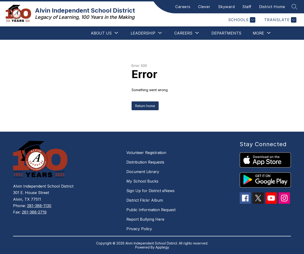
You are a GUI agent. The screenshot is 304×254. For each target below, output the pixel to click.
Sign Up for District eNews (150, 190)
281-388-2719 (34, 212)
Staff (247, 6)
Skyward (226, 6)
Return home (145, 106)
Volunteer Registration (146, 152)
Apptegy (162, 247)
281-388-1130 (39, 205)
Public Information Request (151, 209)
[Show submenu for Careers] (183, 33)
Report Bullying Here (145, 219)
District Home (272, 6)
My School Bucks (142, 181)
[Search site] (294, 7)
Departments (226, 33)
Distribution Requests (145, 162)
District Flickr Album (144, 200)
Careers (182, 6)
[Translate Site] (279, 20)
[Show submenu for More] (258, 33)
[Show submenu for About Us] (101, 33)
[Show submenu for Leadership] (143, 33)
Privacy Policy (139, 228)
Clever (204, 6)
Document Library (142, 171)
